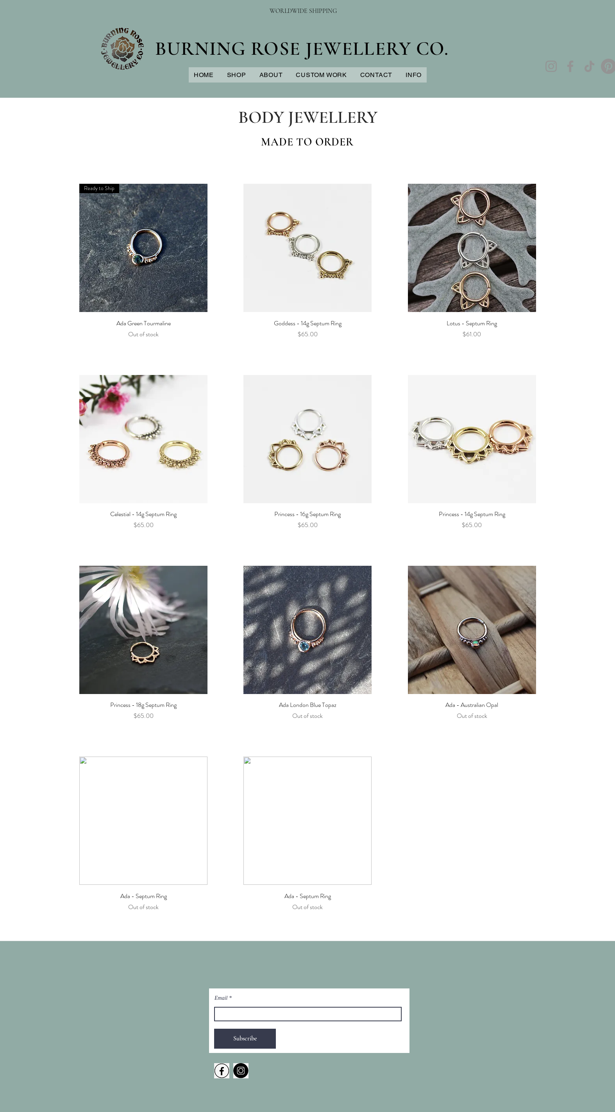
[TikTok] (589, 66)
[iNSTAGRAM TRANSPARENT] (241, 1070)
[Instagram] (551, 66)
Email (221, 998)
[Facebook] (570, 66)
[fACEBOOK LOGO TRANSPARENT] (221, 1070)
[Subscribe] (245, 1039)
